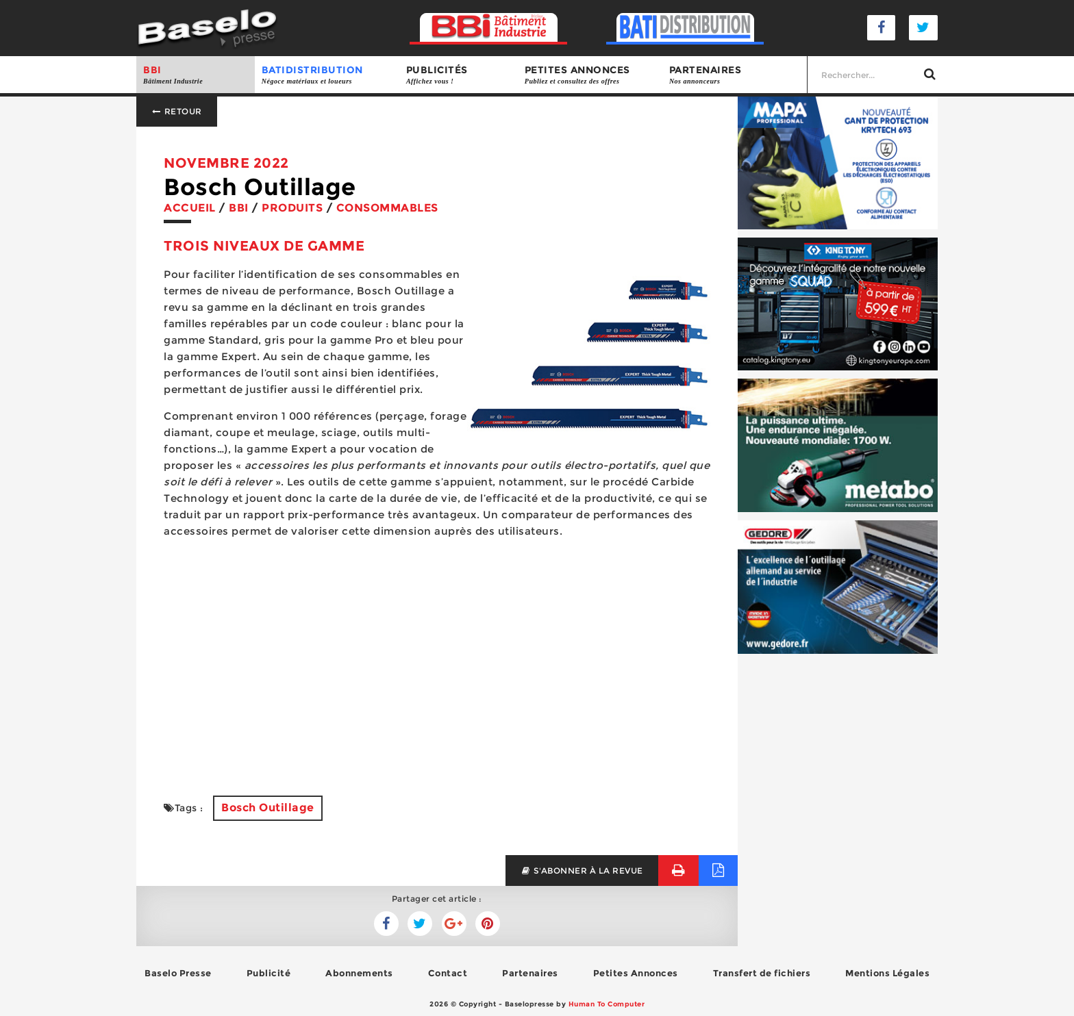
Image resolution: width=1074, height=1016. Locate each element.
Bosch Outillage (267, 807)
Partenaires (734, 75)
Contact (448, 972)
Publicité (269, 972)
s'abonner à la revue (582, 870)
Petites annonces (590, 75)
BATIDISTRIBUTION (327, 75)
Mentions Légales (887, 972)
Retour (176, 111)
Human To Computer (607, 1004)
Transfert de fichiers (762, 972)
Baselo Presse (178, 972)
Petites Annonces (635, 972)
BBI (195, 75)
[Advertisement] (437, 672)
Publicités (458, 75)
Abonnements (359, 972)
